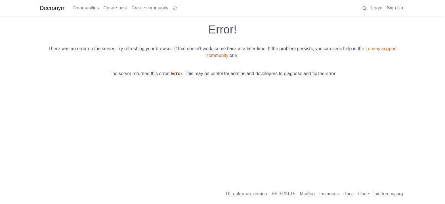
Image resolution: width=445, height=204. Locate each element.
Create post (115, 7)
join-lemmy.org (388, 193)
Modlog (307, 193)
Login (376, 7)
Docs (348, 193)
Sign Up (395, 7)
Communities (85, 7)
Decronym (53, 8)
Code (363, 193)
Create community (149, 7)
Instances (329, 193)
